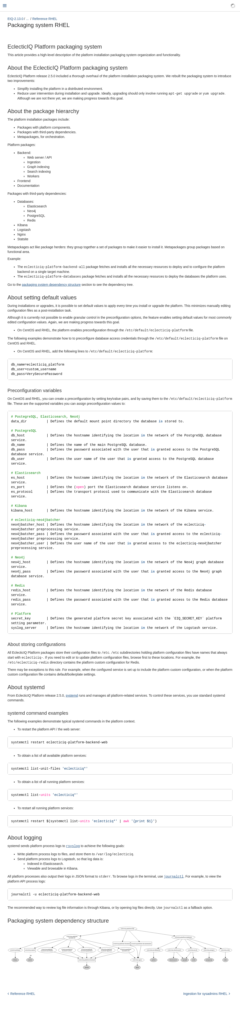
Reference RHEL (44, 19)
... (27, 19)
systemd (72, 703)
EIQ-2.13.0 (15, 19)
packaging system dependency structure (51, 284)
